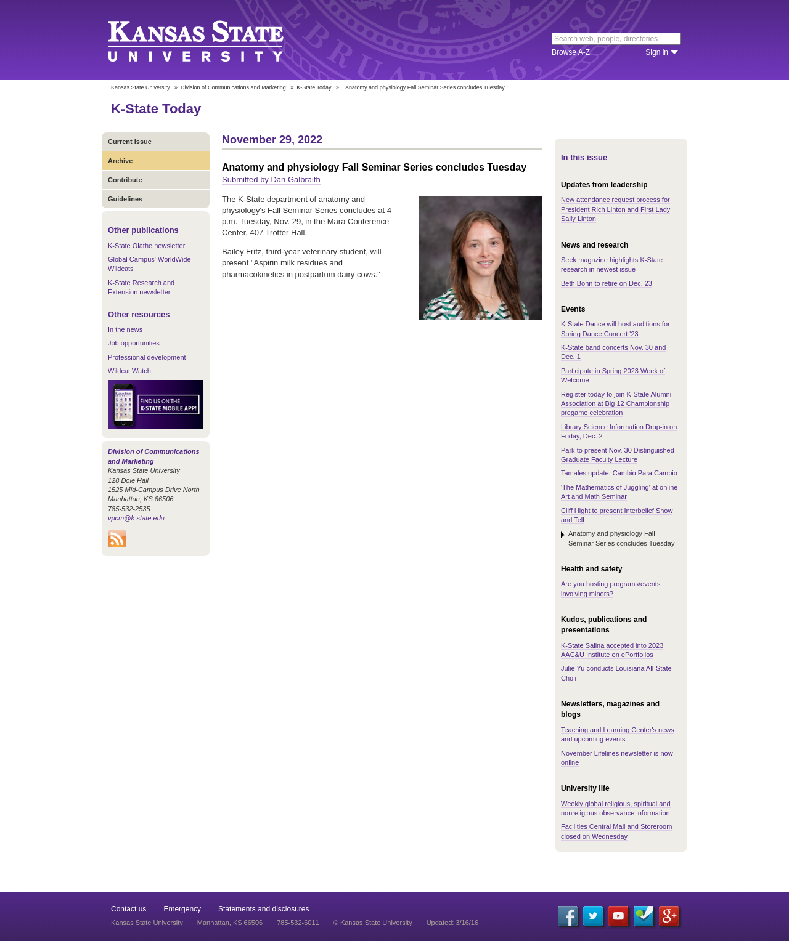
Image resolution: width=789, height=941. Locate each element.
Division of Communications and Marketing (233, 87)
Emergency (182, 909)
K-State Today (313, 87)
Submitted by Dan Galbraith (271, 179)
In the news (125, 329)
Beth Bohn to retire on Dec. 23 (606, 283)
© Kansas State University (372, 922)
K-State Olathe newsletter (146, 245)
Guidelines (125, 199)
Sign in (656, 52)
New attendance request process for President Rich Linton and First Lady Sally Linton (615, 209)
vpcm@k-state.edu (136, 518)
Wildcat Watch (129, 370)
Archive (120, 160)
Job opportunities (134, 343)
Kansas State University (211, 40)
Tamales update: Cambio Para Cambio (619, 473)
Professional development (147, 357)
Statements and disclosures (263, 909)
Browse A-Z (571, 52)
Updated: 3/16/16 (452, 922)
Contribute (125, 180)
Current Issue (130, 141)
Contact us (128, 909)
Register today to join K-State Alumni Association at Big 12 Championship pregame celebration (616, 403)
